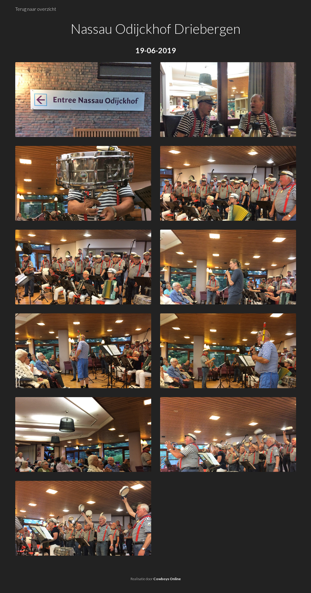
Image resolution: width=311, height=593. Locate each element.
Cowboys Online (167, 579)
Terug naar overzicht (35, 9)
